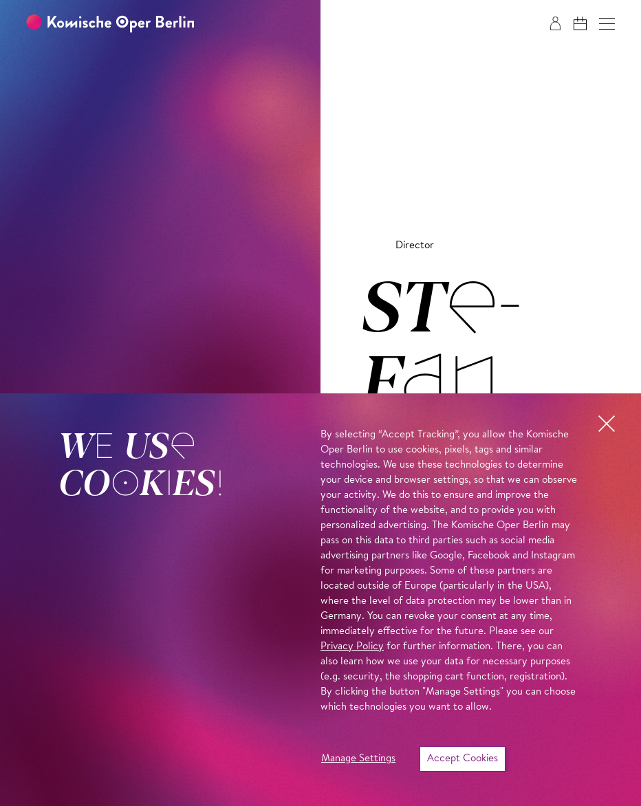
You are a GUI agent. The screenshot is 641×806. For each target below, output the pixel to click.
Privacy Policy (352, 647)
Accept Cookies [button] (462, 759)
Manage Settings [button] (358, 759)
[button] (607, 24)
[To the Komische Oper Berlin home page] (110, 23)
